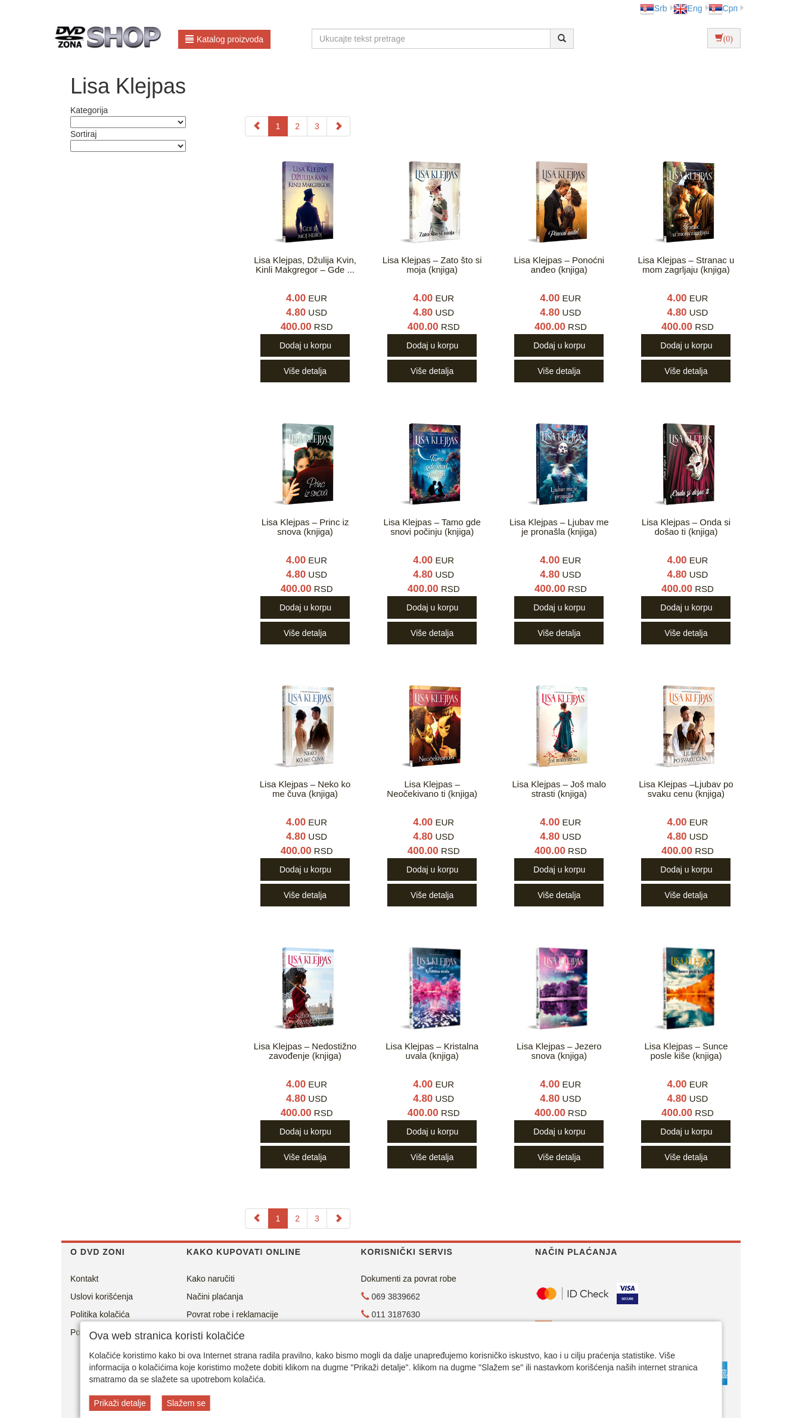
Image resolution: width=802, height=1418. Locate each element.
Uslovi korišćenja (101, 1296)
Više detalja (305, 371)
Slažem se (186, 1403)
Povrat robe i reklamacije (232, 1314)
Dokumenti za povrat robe (408, 1278)
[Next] (338, 126)
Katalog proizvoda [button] (224, 39)
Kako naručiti (210, 1278)
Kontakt (84, 1278)
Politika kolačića (100, 1314)
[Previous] (257, 126)
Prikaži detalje (120, 1403)
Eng (687, 8)
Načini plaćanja (214, 1296)
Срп (723, 8)
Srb (653, 8)
